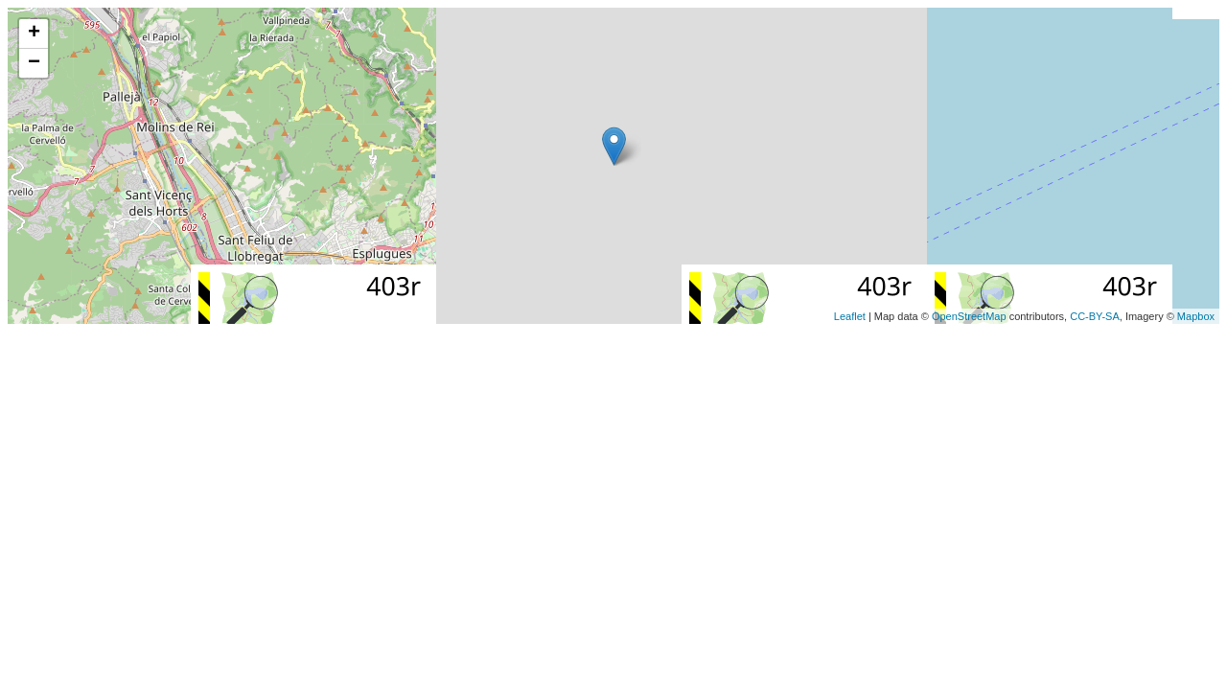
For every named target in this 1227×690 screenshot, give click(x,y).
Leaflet (850, 316)
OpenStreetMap (969, 316)
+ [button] (34, 33)
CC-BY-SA (1095, 316)
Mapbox (1196, 316)
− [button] (34, 63)
